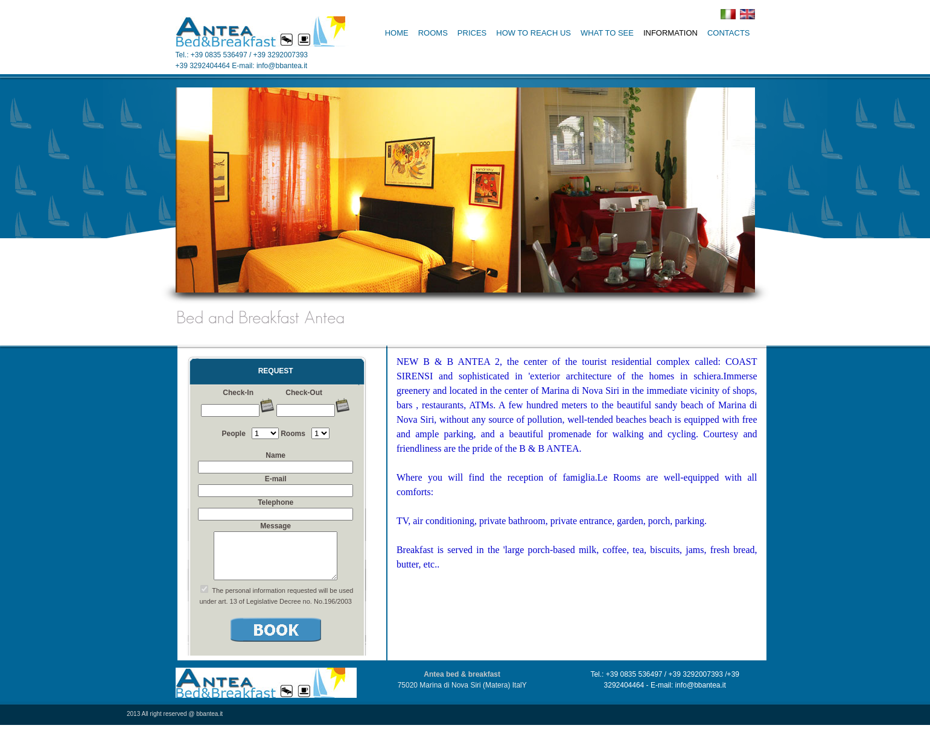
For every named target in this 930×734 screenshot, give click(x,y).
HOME (397, 32)
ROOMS (433, 32)
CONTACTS (728, 32)
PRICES (471, 32)
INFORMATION (670, 32)
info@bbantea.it (281, 66)
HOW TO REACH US (533, 32)
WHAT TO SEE (607, 32)
